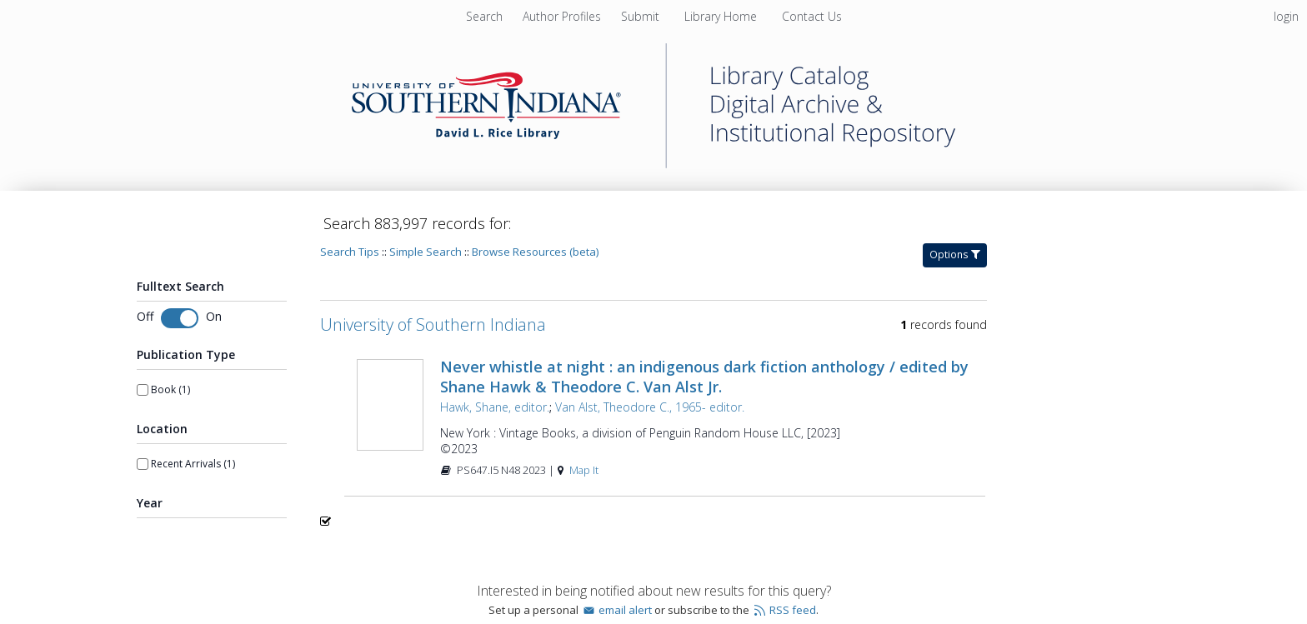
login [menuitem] (1286, 16)
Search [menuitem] (484, 16)
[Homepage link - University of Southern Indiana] (653, 164)
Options (954, 254)
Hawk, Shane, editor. (494, 407)
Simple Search (425, 251)
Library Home (722, 16)
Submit (642, 16)
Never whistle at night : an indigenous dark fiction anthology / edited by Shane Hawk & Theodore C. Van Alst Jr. (704, 377)
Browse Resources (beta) (535, 251)
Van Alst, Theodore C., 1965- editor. (649, 407)
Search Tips (349, 251)
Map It (583, 470)
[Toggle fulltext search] (179, 318)
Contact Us (812, 16)
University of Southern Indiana (433, 324)
